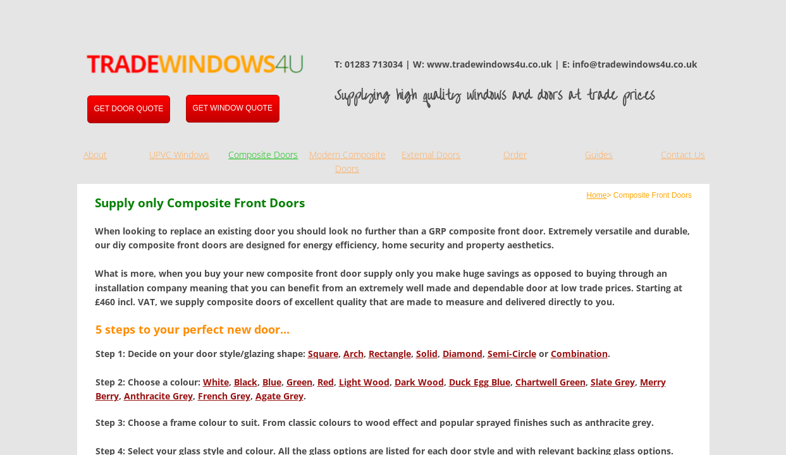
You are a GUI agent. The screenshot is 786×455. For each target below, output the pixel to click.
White (216, 382)
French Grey (224, 396)
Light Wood (364, 382)
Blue (271, 382)
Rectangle (390, 354)
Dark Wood (419, 382)
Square (323, 354)
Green (299, 382)
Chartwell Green (550, 382)
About (95, 155)
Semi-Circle (512, 354)
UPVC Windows (179, 155)
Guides (599, 155)
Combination (579, 354)
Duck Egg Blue (479, 382)
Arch (353, 354)
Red (325, 382)
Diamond (462, 354)
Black (245, 382)
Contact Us (683, 155)
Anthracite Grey (158, 396)
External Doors (431, 155)
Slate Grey (613, 382)
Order (515, 155)
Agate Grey (279, 396)
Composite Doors (263, 155)
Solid (427, 354)
